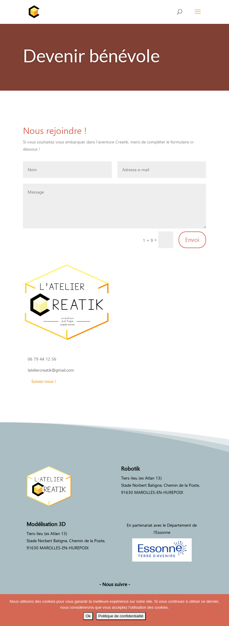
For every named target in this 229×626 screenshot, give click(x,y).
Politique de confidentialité (120, 616)
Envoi (192, 239)
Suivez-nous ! (43, 381)
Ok (88, 616)
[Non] (222, 610)
